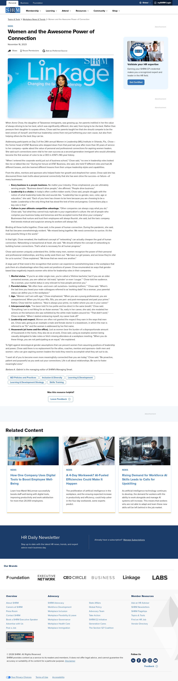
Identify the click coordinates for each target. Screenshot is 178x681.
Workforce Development (59, 607)
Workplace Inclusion (57, 611)
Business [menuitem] (25, 3)
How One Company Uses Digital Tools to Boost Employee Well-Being (32, 479)
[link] (14, 19)
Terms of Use (42, 677)
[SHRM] (13, 10)
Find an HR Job (138, 619)
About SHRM (12, 603)
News (13, 470)
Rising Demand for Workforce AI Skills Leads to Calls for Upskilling (144, 479)
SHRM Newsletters (140, 607)
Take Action (94, 615)
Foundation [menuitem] (38, 3)
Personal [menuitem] (12, 3)
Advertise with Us (14, 624)
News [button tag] (10, 26)
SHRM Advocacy (56, 603)
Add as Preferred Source (54, 50)
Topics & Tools (138, 615)
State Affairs (95, 603)
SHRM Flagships (139, 611)
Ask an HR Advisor (140, 603)
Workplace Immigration (59, 628)
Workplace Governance (59, 619)
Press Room (12, 611)
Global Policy (95, 607)
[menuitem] (145, 3)
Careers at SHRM (14, 607)
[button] (60, 399)
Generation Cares (97, 624)
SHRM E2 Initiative (98, 619)
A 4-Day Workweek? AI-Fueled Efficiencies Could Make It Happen (87, 479)
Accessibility (58, 677)
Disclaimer (70, 661)
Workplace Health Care (59, 624)
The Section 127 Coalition (101, 628)
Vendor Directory (139, 624)
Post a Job (11, 628)
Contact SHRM (13, 615)
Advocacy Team (96, 611)
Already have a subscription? (108, 540)
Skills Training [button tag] (57, 382)
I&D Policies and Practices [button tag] (23, 377)
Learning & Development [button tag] (80, 377)
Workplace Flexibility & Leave (62, 615)
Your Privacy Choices (21, 677)
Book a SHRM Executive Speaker (22, 619)
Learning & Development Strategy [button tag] (27, 382)
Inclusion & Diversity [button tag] (52, 377)
